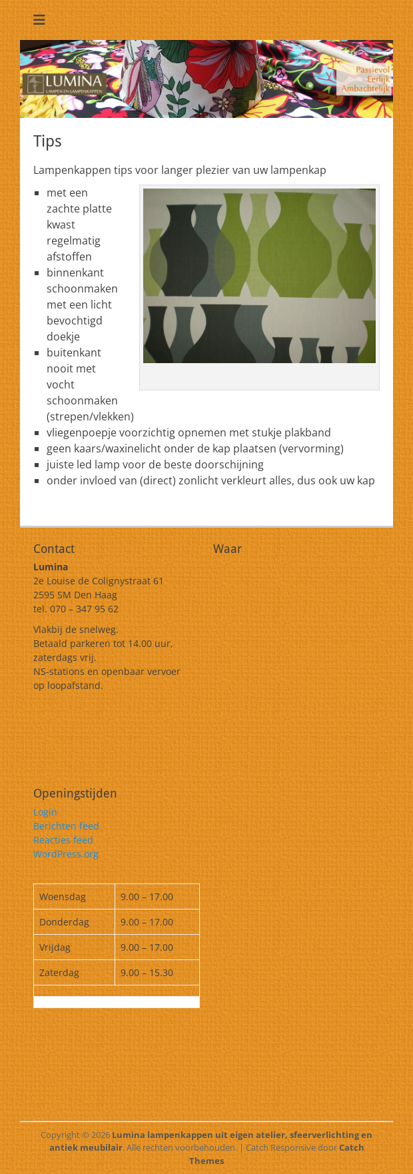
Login (45, 812)
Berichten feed (66, 826)
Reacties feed (63, 840)
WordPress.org (66, 854)
